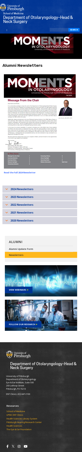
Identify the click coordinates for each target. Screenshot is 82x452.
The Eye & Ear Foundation (19, 429)
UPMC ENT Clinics (14, 415)
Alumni (15, 242)
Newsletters (16, 255)
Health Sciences (14, 426)
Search (74, 29)
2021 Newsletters (18, 213)
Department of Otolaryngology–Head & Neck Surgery (43, 365)
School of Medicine (15, 411)
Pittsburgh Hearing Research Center (24, 422)
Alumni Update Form (21, 249)
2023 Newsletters (18, 198)
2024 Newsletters (18, 190)
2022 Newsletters (18, 205)
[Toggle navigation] (7, 30)
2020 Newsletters (18, 221)
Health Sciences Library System (21, 418)
